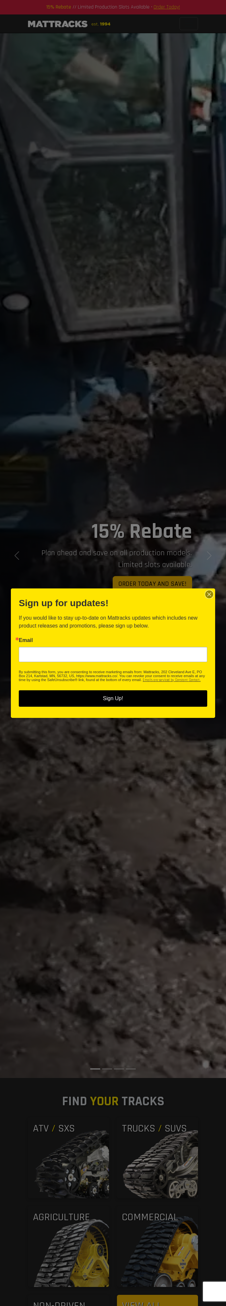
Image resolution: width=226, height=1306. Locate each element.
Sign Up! (113, 698)
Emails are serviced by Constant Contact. (172, 680)
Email (26, 640)
